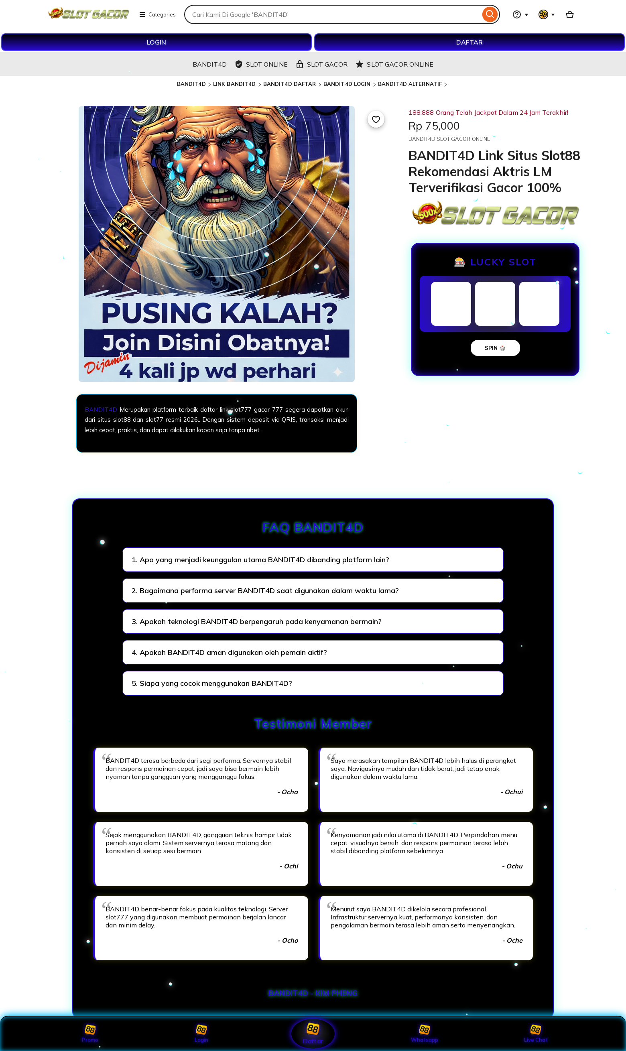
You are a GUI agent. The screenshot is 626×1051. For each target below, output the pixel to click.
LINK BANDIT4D (234, 84)
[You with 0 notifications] (547, 14)
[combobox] (332, 14)
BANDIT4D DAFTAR (289, 84)
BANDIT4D (191, 84)
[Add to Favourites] (376, 119)
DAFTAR (469, 42)
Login (201, 1034)
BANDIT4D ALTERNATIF (410, 84)
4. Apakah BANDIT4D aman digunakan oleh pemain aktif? (229, 652)
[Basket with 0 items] (569, 14)
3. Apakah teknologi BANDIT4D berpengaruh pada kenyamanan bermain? (257, 621)
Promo (90, 1034)
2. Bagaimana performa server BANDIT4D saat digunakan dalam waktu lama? (265, 590)
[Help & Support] (520, 14)
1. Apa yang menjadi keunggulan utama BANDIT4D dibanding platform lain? (260, 559)
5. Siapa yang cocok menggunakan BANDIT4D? (212, 683)
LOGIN (156, 42)
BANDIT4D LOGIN (347, 84)
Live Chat (536, 1034)
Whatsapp (424, 1034)
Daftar (313, 1034)
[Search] (490, 14)
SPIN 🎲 (495, 348)
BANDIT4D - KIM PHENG (313, 993)
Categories (157, 14)
